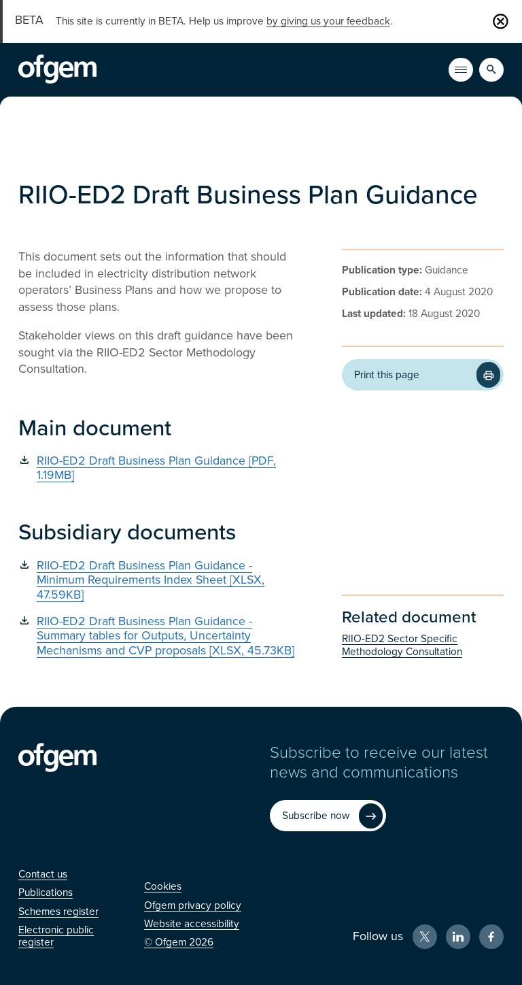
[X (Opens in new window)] (425, 936)
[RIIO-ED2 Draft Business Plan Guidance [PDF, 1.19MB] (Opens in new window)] (159, 468)
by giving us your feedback (328, 21)
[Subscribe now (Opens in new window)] (327, 815)
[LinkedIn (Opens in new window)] (458, 936)
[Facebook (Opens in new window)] (491, 936)
